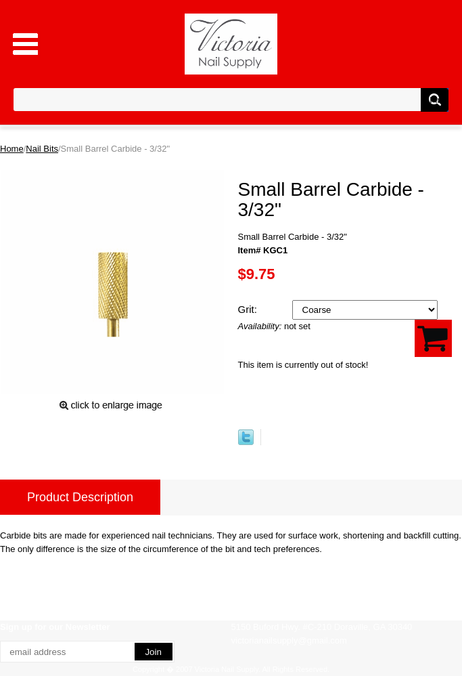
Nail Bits (42, 149)
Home (12, 149)
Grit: (249, 309)
